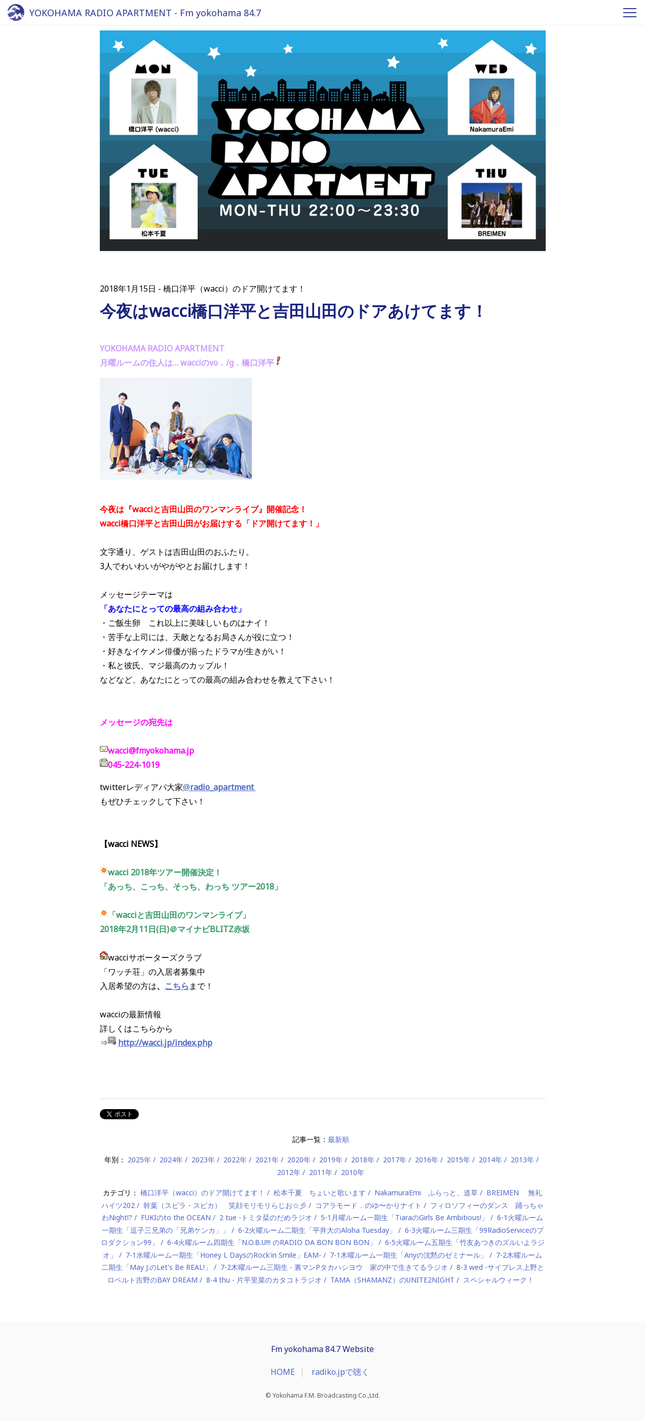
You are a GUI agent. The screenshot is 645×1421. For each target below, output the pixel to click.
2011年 (320, 1172)
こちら (177, 985)
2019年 (331, 1159)
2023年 (203, 1159)
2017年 (394, 1159)
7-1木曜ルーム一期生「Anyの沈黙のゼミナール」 (408, 1255)
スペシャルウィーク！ (498, 1280)
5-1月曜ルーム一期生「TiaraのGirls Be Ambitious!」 (404, 1217)
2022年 (235, 1159)
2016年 (426, 1159)
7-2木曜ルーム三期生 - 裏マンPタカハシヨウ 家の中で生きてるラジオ (334, 1267)
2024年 (171, 1159)
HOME (283, 1371)
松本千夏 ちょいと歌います (320, 1192)
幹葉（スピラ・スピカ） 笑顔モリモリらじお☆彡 (225, 1205)
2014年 (490, 1159)
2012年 (288, 1172)
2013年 (522, 1159)
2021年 (267, 1159)
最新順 (338, 1139)
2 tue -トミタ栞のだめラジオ (265, 1217)
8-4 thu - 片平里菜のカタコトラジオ (264, 1280)
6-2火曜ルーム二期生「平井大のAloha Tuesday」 (317, 1230)
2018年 (362, 1159)
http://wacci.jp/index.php (165, 1042)
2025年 (139, 1159)
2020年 (299, 1159)
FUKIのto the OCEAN (176, 1217)
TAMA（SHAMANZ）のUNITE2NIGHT (392, 1280)
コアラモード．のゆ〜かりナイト (368, 1205)
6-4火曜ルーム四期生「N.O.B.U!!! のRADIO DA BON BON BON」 (271, 1242)
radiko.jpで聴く (340, 1371)
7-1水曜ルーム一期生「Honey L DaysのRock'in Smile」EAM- (223, 1255)
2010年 (352, 1172)
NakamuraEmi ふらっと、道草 (426, 1192)
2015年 (458, 1159)
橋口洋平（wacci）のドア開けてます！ (202, 1192)
